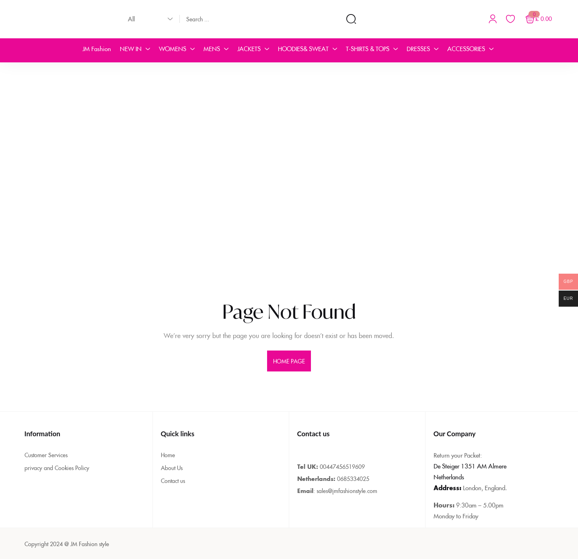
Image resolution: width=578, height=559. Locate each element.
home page (289, 361)
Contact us (173, 480)
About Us (172, 468)
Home (168, 455)
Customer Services (46, 455)
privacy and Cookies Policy (57, 468)
